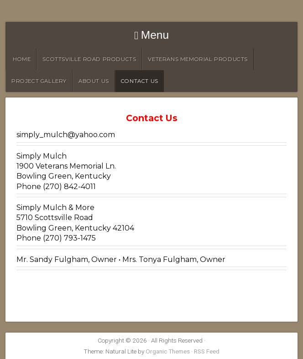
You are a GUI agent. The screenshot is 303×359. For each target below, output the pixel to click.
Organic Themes (168, 351)
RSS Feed (206, 351)
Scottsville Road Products (89, 59)
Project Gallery (39, 81)
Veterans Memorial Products (198, 59)
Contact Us (139, 81)
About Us (93, 81)
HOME (22, 59)
